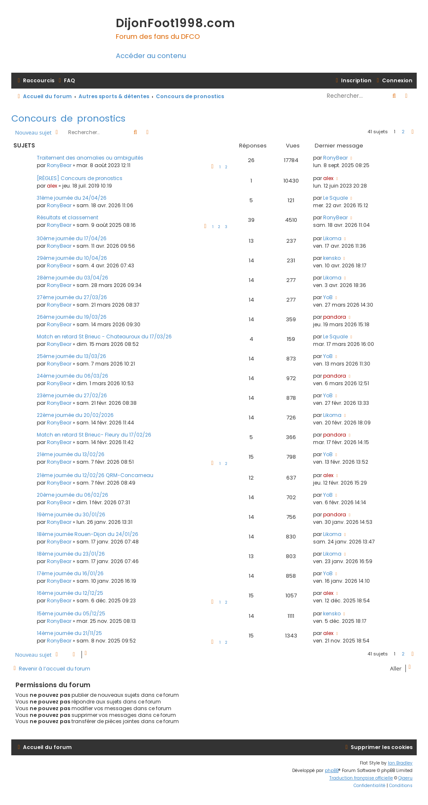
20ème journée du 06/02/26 (72, 494)
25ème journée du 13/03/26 (71, 356)
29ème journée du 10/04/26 (72, 258)
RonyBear (59, 165)
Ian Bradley (400, 763)
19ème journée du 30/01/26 (71, 514)
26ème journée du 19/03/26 (72, 316)
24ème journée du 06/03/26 (72, 375)
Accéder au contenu (151, 56)
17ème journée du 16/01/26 (70, 573)
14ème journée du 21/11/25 (69, 633)
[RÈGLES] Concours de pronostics (79, 178)
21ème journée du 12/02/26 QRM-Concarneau (95, 475)
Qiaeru (405, 778)
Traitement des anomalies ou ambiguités (90, 157)
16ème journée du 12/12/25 (70, 593)
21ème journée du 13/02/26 (70, 454)
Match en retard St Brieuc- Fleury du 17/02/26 (94, 434)
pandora (334, 316)
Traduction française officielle (361, 778)
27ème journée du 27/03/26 (72, 297)
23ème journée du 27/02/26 (72, 395)
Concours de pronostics (68, 118)
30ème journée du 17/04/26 (72, 238)
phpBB (332, 770)
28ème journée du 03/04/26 (72, 277)
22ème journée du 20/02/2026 (75, 415)
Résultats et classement (67, 217)
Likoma (332, 238)
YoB (328, 297)
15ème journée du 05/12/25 (71, 613)
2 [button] (403, 131)
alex (52, 185)
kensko (332, 258)
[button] (412, 131)
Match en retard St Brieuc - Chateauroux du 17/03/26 (104, 336)
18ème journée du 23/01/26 (71, 553)
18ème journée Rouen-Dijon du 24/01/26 (87, 534)
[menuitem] (65, 80)
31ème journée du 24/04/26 (72, 197)
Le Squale (335, 197)
